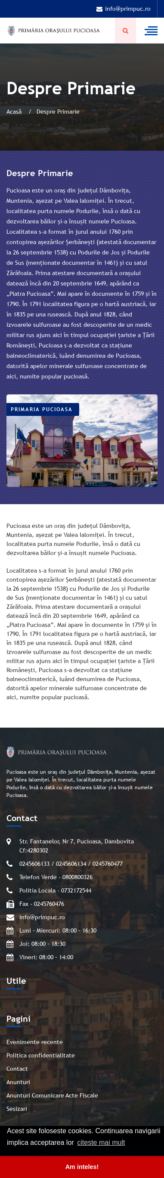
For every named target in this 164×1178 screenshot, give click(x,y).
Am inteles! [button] (82, 1166)
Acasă (14, 111)
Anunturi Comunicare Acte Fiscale (52, 1095)
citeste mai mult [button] (101, 1142)
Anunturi (18, 1082)
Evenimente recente (34, 1041)
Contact (17, 1068)
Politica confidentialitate (40, 1055)
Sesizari (16, 1108)
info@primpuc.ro (123, 8)
